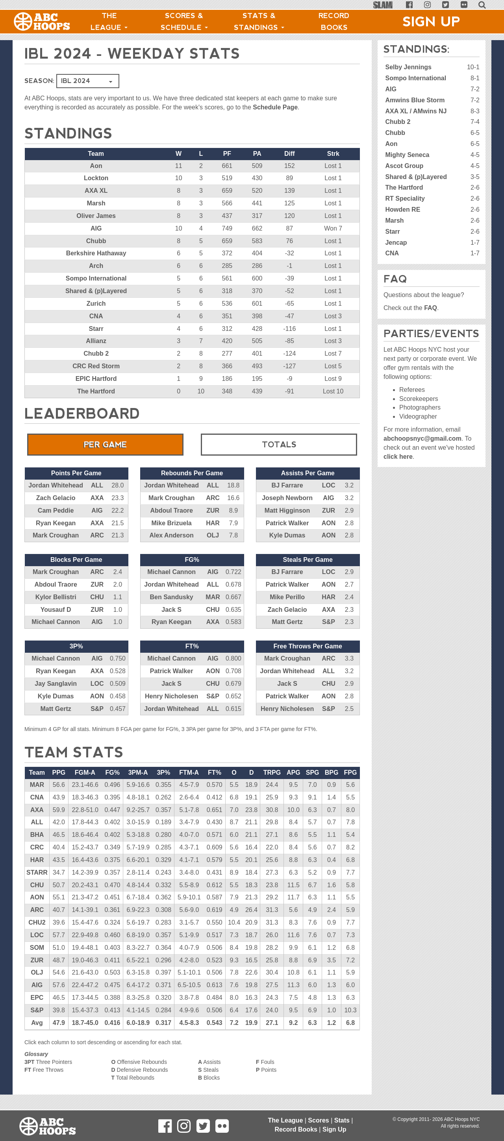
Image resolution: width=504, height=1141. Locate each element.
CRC (37, 847)
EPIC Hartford (96, 378)
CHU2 (37, 922)
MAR (213, 597)
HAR (213, 523)
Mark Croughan (56, 535)
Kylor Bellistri (55, 597)
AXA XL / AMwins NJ (416, 111)
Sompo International (96, 278)
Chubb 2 (96, 353)
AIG (96, 228)
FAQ (430, 308)
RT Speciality (404, 198)
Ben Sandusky (171, 597)
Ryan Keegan (56, 523)
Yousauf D (56, 609)
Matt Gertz (287, 622)
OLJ (213, 535)
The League (109, 21)
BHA (37, 834)
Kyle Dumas (287, 535)
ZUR (212, 510)
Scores (318, 1120)
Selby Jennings (408, 67)
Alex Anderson (171, 535)
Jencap (396, 242)
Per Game (105, 444)
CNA (96, 316)
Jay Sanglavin (56, 683)
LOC (328, 485)
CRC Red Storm (96, 366)
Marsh (96, 203)
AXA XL (96, 190)
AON (329, 523)
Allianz (96, 341)
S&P (328, 622)
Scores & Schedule (184, 21)
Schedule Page (275, 107)
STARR (37, 872)
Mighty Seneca (407, 154)
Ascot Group (404, 165)
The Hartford (96, 391)
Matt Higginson (287, 510)
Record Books (334, 21)
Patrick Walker (287, 523)
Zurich (96, 303)
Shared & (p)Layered (96, 291)
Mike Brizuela (172, 523)
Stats (342, 1120)
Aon (96, 165)
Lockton (96, 178)
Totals (279, 444)
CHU (97, 597)
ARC (97, 535)
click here (398, 456)
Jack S (171, 609)
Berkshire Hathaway (96, 253)
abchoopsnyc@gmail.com (422, 438)
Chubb (96, 241)
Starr (96, 328)
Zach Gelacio (56, 498)
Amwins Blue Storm (415, 100)
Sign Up (431, 21)
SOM (37, 947)
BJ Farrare (287, 485)
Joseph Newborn (287, 498)
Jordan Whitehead (55, 485)
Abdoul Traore (171, 510)
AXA (97, 498)
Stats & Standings (259, 21)
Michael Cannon (56, 622)
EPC (37, 997)
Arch (96, 265)
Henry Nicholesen (171, 696)
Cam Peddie (56, 510)
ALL (97, 485)
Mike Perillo (287, 597)
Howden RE (402, 209)
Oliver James (96, 215)
